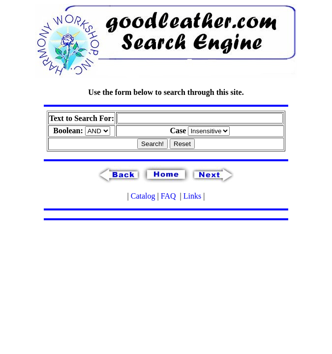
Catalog (143, 196)
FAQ (168, 196)
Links (192, 196)
